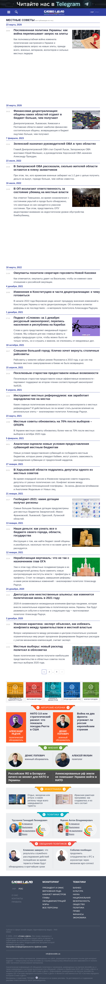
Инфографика (53, 789)
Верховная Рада (52, 891)
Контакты (17, 898)
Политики (53, 814)
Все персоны (50, 907)
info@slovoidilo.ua (53, 954)
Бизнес (77, 887)
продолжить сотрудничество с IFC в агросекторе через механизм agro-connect (82, 857)
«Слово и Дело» (24, 936)
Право (76, 911)
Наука (76, 894)
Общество (79, 904)
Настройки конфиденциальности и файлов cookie (26, 947)
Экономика (79, 917)
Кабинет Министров (54, 894)
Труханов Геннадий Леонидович (29, 820)
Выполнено (27, 827)
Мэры (46, 904)
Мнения (53, 748)
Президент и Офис (53, 887)
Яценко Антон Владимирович (76, 820)
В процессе (27, 824)
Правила (16, 902)
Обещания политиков (53, 844)
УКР (92, 12)
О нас (15, 895)
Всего (24, 834)
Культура (78, 891)
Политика (78, 907)
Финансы (78, 914)
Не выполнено (28, 831)
